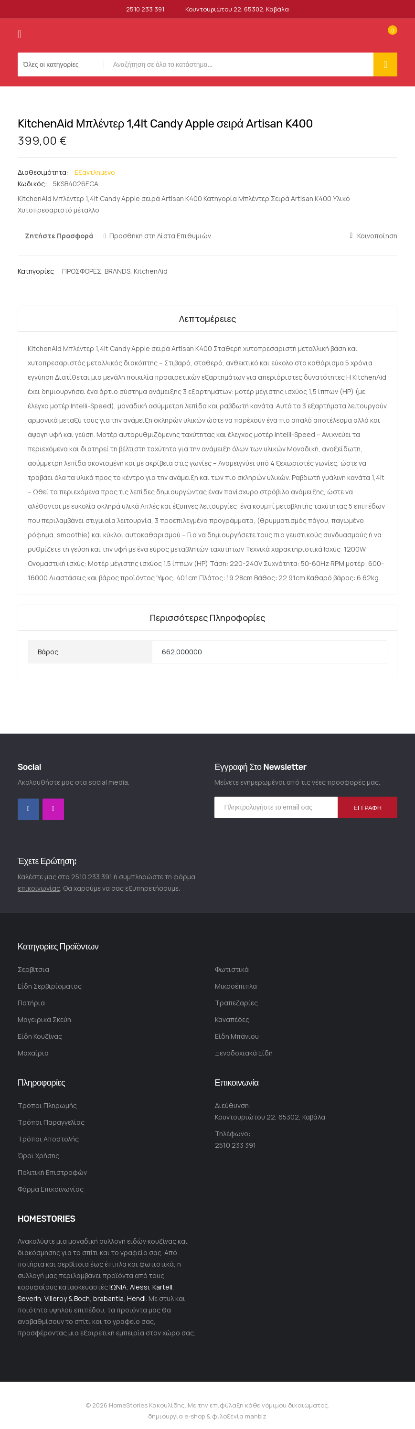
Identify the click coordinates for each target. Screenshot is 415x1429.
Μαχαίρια (33, 1052)
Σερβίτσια (33, 969)
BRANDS (117, 271)
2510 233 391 (145, 9)
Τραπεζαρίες (236, 1002)
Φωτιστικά (232, 969)
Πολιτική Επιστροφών (52, 1172)
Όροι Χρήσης (38, 1155)
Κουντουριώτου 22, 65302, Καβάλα (237, 9)
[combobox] (241, 64)
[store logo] (207, 34)
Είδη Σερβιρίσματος (50, 986)
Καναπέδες (232, 1019)
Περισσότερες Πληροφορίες (207, 617)
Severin (29, 1298)
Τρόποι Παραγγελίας (51, 1122)
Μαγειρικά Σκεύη (44, 1019)
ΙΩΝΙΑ (118, 1286)
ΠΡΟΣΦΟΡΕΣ (81, 271)
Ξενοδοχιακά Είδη (244, 1052)
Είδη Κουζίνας (40, 1036)
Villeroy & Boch (67, 1298)
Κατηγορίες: (37, 271)
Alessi (139, 1286)
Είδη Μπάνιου (237, 1036)
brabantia (108, 1298)
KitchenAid (151, 271)
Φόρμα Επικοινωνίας (51, 1189)
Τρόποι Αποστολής (48, 1138)
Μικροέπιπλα (236, 986)
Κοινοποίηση (377, 235)
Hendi (136, 1298)
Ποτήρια (31, 1002)
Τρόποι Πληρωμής (47, 1105)
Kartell (162, 1286)
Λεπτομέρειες (207, 318)
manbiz (255, 1416)
